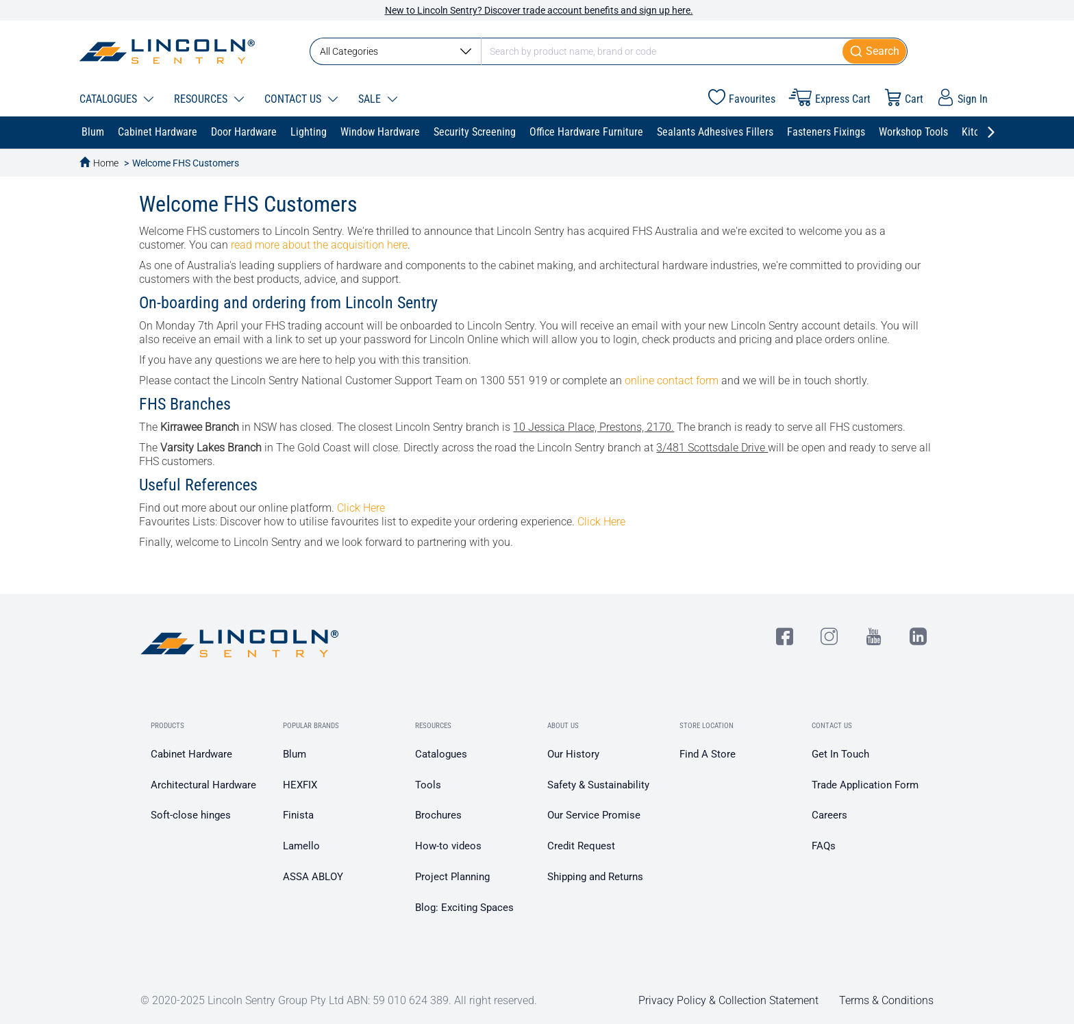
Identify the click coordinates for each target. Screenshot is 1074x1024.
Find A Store (707, 754)
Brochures (438, 815)
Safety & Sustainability (598, 785)
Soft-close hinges (191, 815)
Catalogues (441, 754)
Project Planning (452, 877)
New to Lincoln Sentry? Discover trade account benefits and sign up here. (539, 10)
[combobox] (609, 51)
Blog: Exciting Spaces (464, 907)
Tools (428, 785)
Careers (829, 815)
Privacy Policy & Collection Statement (728, 1000)
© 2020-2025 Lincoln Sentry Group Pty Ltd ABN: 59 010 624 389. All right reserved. (338, 1000)
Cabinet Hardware (191, 754)
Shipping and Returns (595, 877)
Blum (294, 754)
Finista (298, 815)
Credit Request (581, 846)
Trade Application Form (865, 785)
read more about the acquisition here (319, 244)
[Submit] (875, 51)
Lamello (301, 846)
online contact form (672, 380)
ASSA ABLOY (313, 877)
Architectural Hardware (203, 785)
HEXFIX (300, 785)
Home (105, 163)
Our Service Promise (593, 815)
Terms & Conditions (886, 1000)
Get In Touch (840, 754)
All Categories (395, 51)
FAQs (824, 846)
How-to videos (448, 846)
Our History (573, 754)
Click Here (361, 507)
